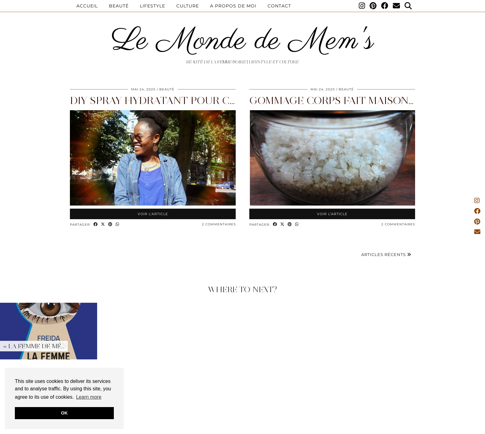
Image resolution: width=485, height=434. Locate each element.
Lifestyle (152, 6)
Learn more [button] (88, 397)
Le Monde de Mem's (243, 41)
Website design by (389, 427)
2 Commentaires (219, 224)
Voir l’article (153, 214)
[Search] (408, 6)
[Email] (396, 6)
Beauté (119, 6)
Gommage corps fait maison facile (347, 100)
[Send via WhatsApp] (117, 224)
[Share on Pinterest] (110, 224)
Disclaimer (208, 427)
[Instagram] (362, 6)
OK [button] (64, 412)
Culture (187, 6)
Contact (279, 6)
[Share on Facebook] (95, 224)
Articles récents (386, 254)
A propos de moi (233, 6)
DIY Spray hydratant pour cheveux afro (186, 100)
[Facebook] (384, 6)
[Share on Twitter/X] (103, 224)
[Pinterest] (373, 6)
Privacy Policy (242, 427)
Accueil (87, 6)
